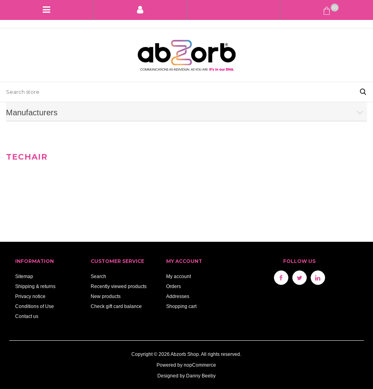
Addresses (177, 296)
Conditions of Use (34, 306)
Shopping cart (181, 306)
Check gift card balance (116, 306)
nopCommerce (200, 365)
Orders (173, 286)
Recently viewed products (119, 286)
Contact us (26, 316)
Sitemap (24, 276)
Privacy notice (30, 296)
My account (178, 276)
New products (106, 296)
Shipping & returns (35, 286)
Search (98, 276)
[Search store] (176, 92)
